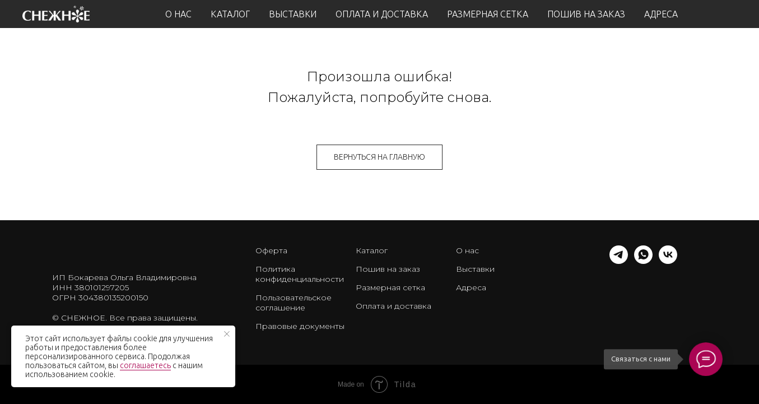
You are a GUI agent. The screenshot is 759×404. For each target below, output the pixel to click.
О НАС (178, 14)
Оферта (271, 250)
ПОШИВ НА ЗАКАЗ (586, 14)
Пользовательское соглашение (293, 302)
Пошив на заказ (388, 269)
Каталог (372, 250)
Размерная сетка (390, 287)
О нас (467, 250)
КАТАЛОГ (230, 14)
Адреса (471, 287)
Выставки (475, 269)
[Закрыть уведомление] (226, 334)
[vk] (668, 261)
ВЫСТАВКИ (292, 14)
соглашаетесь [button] (145, 365)
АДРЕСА (661, 14)
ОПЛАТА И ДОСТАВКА (382, 14)
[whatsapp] (643, 261)
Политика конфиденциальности (299, 274)
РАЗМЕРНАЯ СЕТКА (487, 14)
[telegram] (618, 261)
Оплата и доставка (393, 306)
